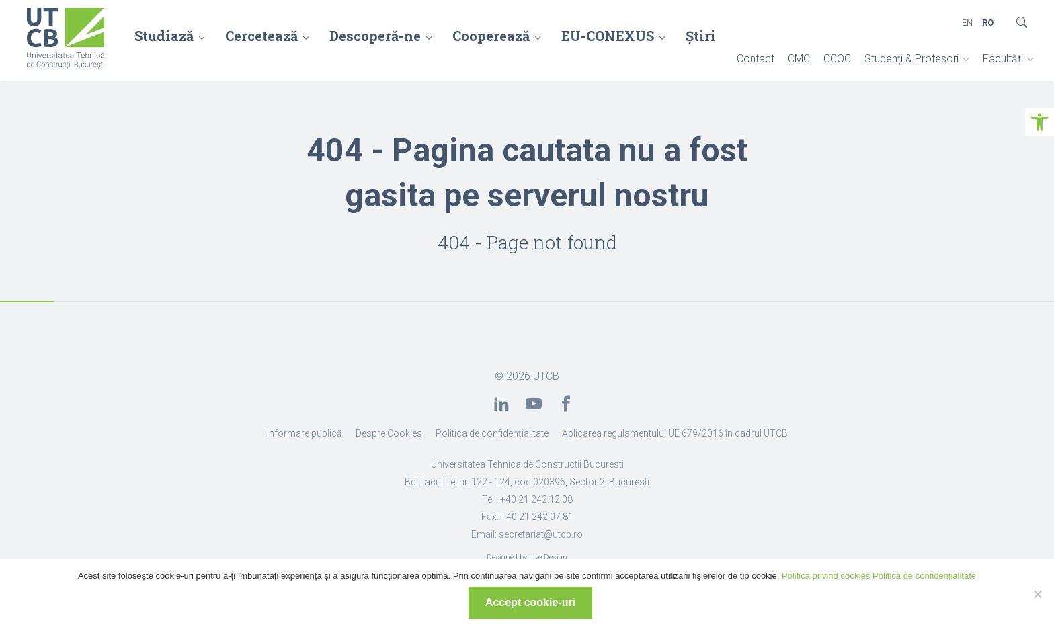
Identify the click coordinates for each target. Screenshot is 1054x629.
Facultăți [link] (1003, 58)
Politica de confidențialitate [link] (492, 433)
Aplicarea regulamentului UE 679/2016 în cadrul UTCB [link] (675, 433)
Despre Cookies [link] (389, 433)
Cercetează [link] (261, 35)
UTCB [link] (546, 376)
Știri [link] (701, 35)
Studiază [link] (164, 35)
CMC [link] (799, 58)
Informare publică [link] (304, 433)
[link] (1039, 122)
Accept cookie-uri (530, 602)
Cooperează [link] (491, 35)
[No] (1037, 594)
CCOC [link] (837, 58)
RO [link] (988, 22)
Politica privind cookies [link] (826, 576)
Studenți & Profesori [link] (911, 58)
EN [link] (967, 22)
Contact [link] (755, 58)
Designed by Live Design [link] (527, 557)
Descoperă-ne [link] (375, 35)
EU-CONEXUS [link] (607, 35)
